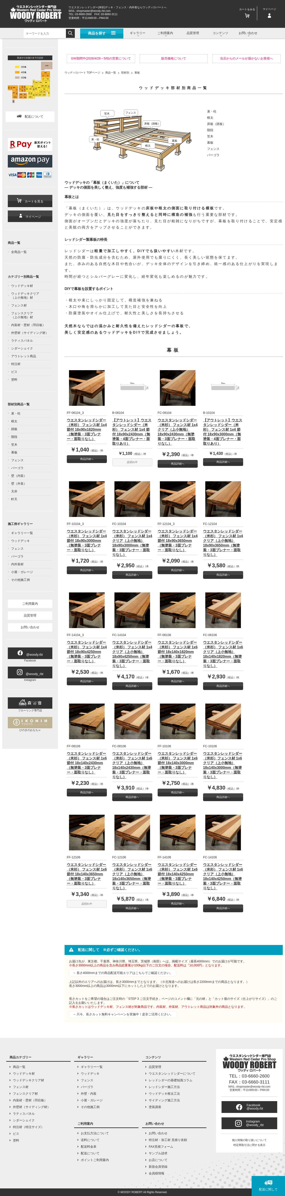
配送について (30, 116)
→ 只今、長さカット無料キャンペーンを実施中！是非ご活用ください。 (123, 1014)
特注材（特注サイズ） (28, 1127)
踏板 (14, 429)
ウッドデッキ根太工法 (164, 1093)
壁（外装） (19, 483)
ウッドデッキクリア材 (28, 1080)
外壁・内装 (88, 1093)
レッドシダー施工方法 (164, 1087)
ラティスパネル (22, 340)
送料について (90, 1140)
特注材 (15, 364)
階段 (14, 437)
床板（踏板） (216, 124)
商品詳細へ (87, 459)
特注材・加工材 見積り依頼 (168, 1140)
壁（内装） (19, 476)
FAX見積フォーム (161, 1146)
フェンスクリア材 (25, 1093)
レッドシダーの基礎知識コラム (170, 1080)
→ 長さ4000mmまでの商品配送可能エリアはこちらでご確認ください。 (123, 973)
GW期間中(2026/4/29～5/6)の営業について (101, 58)
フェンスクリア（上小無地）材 (22, 315)
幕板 (14, 452)
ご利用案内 (30, 603)
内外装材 (17, 564)
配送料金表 (88, 1146)
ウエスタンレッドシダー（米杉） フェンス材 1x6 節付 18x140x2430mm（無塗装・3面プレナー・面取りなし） (87, 763)
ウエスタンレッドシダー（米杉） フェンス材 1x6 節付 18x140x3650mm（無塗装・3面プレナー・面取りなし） (87, 874)
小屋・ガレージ (22, 572)
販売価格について (173, 58)
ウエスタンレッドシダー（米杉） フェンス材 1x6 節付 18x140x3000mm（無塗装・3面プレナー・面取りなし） (178, 763)
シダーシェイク (22, 348)
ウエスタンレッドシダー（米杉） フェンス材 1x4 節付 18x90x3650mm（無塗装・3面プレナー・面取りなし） (178, 540)
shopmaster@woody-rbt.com (93, 10)
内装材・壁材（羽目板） (28, 325)
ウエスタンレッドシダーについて (172, 1073)
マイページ (30, 216)
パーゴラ (17, 468)
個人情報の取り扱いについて (249, 1140)
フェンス (17, 460)
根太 (14, 421)
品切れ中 (132, 462)
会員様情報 (156, 1173)
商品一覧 (19, 1067)
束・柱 (15, 413)
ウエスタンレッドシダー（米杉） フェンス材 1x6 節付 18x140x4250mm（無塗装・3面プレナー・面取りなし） (178, 874)
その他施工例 (20, 580)
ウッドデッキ (20, 541)
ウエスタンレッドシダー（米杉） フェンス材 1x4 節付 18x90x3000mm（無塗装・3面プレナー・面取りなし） (87, 540)
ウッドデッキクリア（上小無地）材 (25, 295)
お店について (158, 1160)
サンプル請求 (158, 1153)
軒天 (14, 499)
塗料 (14, 379)
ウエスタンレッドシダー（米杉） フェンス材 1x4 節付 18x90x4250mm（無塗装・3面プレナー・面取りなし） (87, 652)
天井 (14, 491)
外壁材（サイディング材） (30, 333)
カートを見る (30, 200)
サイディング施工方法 (164, 1100)
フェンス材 (19, 305)
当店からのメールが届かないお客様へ (246, 58)
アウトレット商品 (23, 356)
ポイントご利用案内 (95, 1160)
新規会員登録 (158, 1166)
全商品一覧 (19, 252)
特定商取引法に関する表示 (249, 1145)
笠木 (14, 444)
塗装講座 (155, 1107)
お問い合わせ (30, 627)
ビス (14, 371)
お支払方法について (95, 1133)
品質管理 (193, 33)
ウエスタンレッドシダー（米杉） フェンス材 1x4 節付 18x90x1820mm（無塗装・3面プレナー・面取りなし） (87, 429)
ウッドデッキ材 (22, 286)
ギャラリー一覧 (22, 533)
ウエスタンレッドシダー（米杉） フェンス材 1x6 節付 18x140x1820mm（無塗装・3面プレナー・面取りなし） (178, 652)
